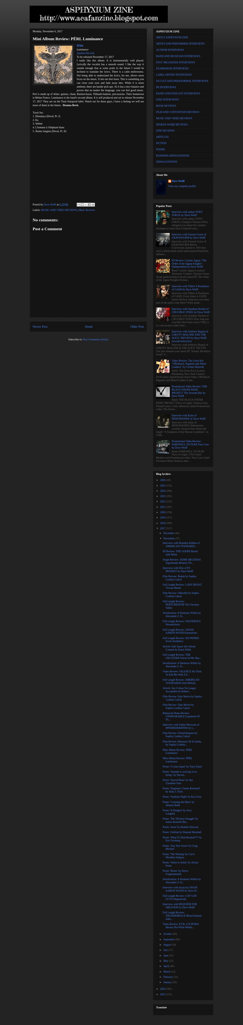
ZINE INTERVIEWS (167, 99)
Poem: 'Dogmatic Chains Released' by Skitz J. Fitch (181, 790)
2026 (163, 480)
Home (89, 326)
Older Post (137, 326)
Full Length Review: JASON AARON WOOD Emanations (180, 631)
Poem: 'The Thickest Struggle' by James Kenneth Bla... (180, 820)
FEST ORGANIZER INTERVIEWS (175, 62)
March (167, 971)
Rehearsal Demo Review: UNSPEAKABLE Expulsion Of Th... (181, 716)
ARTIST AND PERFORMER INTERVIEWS (180, 43)
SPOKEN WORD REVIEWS (172, 124)
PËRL (80, 45)
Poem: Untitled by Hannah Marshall (182, 832)
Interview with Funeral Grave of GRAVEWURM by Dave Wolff (189, 236)
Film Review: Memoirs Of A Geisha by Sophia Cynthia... (182, 743)
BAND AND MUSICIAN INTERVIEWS (178, 56)
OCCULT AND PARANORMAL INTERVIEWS (182, 81)
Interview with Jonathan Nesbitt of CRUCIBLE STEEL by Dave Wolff (191, 311)
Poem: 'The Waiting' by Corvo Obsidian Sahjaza (179, 856)
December (169, 533)
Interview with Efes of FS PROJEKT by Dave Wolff (178, 570)
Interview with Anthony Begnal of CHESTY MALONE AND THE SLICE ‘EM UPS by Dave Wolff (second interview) (190, 336)
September (169, 939)
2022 (163, 501)
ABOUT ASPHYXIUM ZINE (172, 37)
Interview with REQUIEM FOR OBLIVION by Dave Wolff (180, 906)
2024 (163, 490)
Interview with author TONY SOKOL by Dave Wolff (187, 214)
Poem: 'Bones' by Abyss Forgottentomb (175, 872)
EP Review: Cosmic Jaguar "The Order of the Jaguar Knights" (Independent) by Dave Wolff (189, 263)
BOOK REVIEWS (166, 105)
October (168, 934)
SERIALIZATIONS (166, 161)
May (166, 960)
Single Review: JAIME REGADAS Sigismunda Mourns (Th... (182, 561)
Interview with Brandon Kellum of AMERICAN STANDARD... (181, 545)
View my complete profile (182, 186)
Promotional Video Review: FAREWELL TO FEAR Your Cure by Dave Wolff (190, 444)
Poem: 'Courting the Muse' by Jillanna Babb (178, 804)
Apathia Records (86, 53)
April (166, 966)
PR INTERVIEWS (166, 87)
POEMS (160, 149)
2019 (163, 517)
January (167, 982)
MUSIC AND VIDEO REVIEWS (59, 210)
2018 (163, 523)
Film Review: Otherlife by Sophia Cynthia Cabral (181, 595)
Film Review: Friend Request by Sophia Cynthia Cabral (180, 735)
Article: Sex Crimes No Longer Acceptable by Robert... (179, 690)
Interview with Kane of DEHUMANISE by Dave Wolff (189, 417)
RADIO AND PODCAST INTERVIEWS (178, 93)
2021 (163, 507)
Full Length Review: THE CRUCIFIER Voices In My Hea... (182, 656)
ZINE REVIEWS (165, 130)
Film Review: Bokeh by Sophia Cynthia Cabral (179, 578)
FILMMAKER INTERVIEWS (172, 68)
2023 (163, 496)
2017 (163, 528)
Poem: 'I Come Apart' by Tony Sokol (182, 766)
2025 (163, 485)
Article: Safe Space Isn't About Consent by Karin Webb (179, 648)
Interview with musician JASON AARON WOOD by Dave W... (180, 889)
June (166, 955)
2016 (163, 988)
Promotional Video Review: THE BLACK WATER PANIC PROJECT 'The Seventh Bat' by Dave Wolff (189, 391)
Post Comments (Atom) (95, 339)
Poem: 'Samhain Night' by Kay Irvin (182, 796)
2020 (163, 512)
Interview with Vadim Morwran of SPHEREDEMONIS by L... (181, 726)
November (169, 538)
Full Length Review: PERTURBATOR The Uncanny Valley (181, 604)
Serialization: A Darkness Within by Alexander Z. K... (182, 615)
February (168, 977)
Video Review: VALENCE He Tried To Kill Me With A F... (182, 673)
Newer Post (40, 326)
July (165, 950)
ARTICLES (162, 136)
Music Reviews (87, 210)
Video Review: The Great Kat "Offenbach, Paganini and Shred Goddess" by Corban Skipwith (189, 364)
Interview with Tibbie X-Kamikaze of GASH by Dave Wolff (190, 288)
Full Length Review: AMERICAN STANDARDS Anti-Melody (181, 681)
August (167, 944)
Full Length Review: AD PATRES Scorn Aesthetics (181, 640)
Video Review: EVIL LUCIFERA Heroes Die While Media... (181, 926)
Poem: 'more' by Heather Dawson (180, 827)
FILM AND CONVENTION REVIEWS (177, 112)
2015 (163, 994)
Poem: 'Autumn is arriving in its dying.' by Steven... (180, 773)
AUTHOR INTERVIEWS (170, 50)
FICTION (161, 143)
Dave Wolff (178, 181)
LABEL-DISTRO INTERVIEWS (174, 74)
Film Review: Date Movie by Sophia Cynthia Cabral (178, 706)
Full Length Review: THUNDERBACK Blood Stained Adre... (182, 915)
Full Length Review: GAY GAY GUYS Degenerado (180, 897)
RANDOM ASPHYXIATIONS (172, 155)
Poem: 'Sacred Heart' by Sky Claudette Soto (178, 782)
